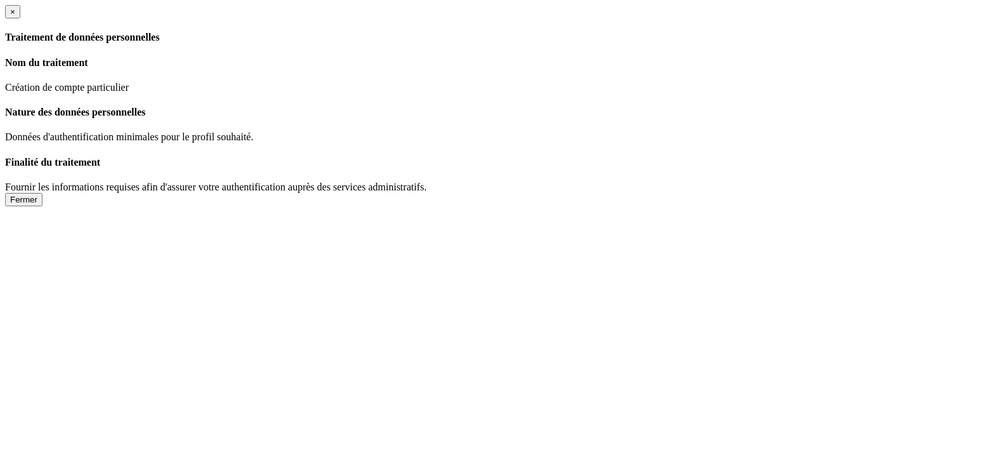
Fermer (23, 199)
